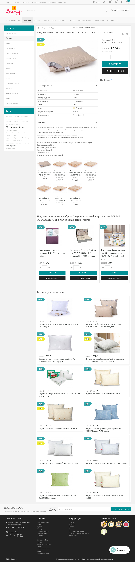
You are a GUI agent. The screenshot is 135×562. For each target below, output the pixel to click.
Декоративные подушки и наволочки (17, 121)
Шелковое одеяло (11, 140)
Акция (26, 116)
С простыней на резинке (13, 124)
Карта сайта (73, 535)
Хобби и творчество (12, 93)
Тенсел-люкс (20, 119)
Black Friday (12, 135)
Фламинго (19, 140)
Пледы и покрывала (67, 20)
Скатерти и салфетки (12, 83)
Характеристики (44, 85)
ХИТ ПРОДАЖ (11, 148)
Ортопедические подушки (13, 143)
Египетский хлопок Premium (14, 133)
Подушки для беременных (13, 138)
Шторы (8, 78)
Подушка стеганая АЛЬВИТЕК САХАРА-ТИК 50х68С (58, 428)
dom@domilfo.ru (13, 532)
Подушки (27, 20)
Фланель (26, 133)
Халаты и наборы (11, 73)
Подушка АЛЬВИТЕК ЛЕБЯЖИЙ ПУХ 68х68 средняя (58, 463)
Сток (7, 135)
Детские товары (84, 20)
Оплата (8, 2)
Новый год (25, 138)
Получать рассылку (121, 509)
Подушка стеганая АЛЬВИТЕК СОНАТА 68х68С (103, 394)
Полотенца (99, 20)
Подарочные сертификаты (57, 2)
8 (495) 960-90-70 (121, 10)
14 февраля (25, 143)
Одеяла (37, 20)
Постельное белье (13, 20)
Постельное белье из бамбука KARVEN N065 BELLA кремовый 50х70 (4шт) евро (83, 253)
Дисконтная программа (39, 2)
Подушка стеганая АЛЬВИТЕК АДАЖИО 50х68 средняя (106, 463)
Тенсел (14, 130)
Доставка (16, 2)
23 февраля (10, 146)
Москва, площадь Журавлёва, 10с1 (19, 522)
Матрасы (8, 88)
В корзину (115, 64)
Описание (41, 122)
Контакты (25, 2)
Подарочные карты (12, 103)
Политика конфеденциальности (79, 533)
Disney (22, 116)
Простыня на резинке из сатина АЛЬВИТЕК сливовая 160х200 (52, 253)
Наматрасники (50, 20)
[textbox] (67, 11)
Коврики (110, 20)
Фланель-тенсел (20, 146)
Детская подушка (11, 119)
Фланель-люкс (10, 116)
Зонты (8, 98)
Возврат (71, 527)
